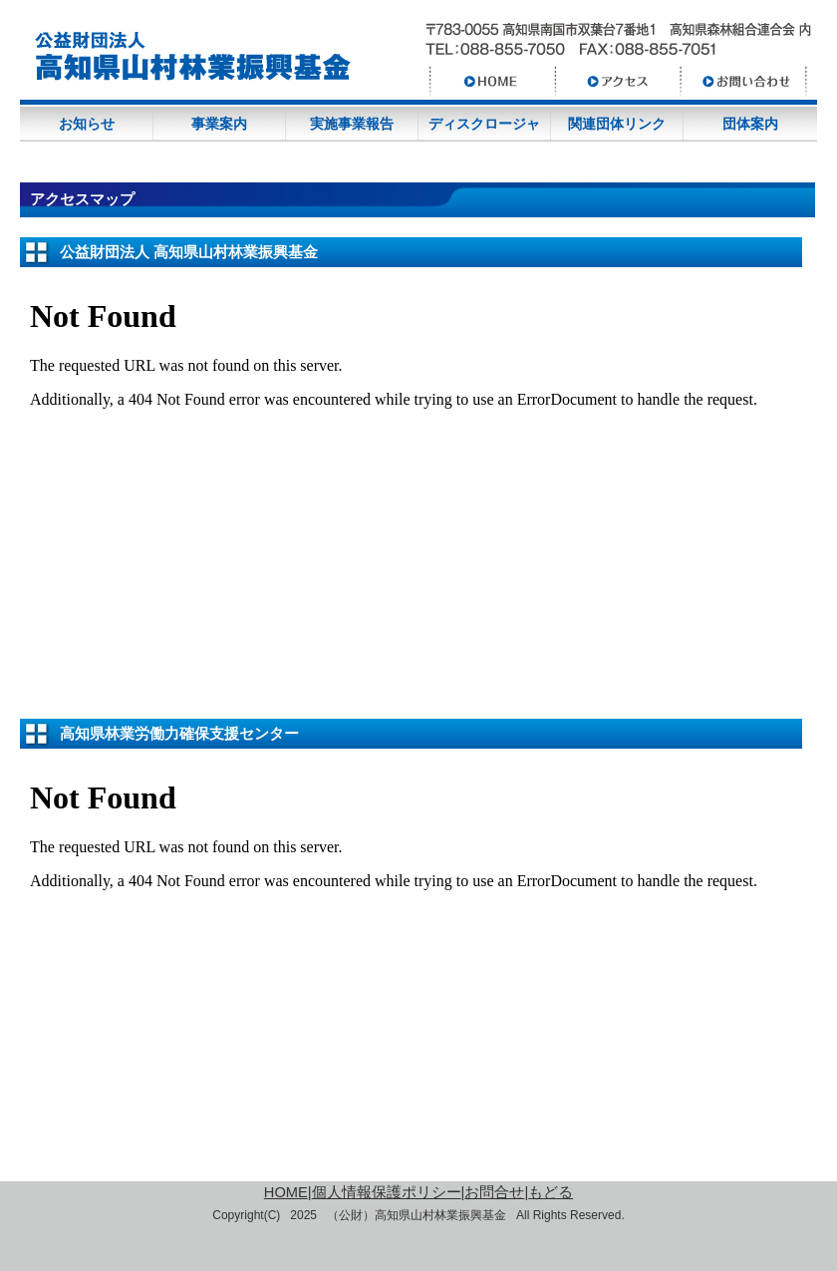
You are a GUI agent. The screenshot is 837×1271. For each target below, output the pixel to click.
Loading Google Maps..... (403, 476)
